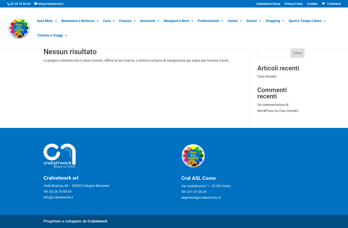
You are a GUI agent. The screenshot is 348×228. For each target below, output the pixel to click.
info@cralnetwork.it (58, 197)
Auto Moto (45, 21)
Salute (233, 21)
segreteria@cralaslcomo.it (201, 197)
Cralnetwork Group (268, 4)
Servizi (251, 21)
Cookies (312, 4)
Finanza (125, 21)
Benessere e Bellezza (77, 21)
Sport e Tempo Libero (305, 21)
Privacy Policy (294, 4)
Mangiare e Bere (176, 21)
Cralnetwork (97, 221)
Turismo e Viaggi (50, 35)
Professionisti (208, 21)
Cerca (297, 53)
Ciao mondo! (267, 76)
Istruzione (147, 21)
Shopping (272, 21)
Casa (107, 21)
